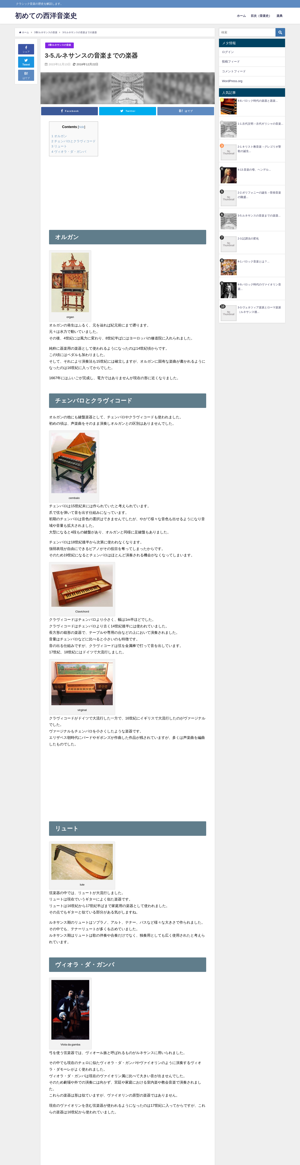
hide (83, 127)
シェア (26, 49)
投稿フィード (231, 61)
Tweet (26, 62)
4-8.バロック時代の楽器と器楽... (258, 100)
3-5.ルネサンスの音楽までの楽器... (259, 215)
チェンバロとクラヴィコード (75, 141)
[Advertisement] (85, 189)
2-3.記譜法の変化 (248, 238)
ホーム (241, 15)
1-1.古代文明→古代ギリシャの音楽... (260, 123)
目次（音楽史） (261, 15)
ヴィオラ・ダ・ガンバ (69, 151)
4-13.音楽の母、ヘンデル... (254, 169)
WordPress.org (232, 81)
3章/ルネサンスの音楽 (61, 45)
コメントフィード (234, 71)
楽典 (280, 15)
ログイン (228, 51)
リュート (59, 146)
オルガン (59, 136)
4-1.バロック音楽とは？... (254, 261)
